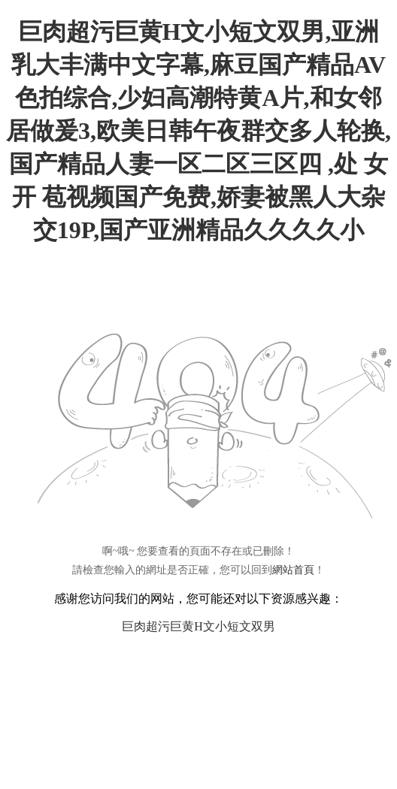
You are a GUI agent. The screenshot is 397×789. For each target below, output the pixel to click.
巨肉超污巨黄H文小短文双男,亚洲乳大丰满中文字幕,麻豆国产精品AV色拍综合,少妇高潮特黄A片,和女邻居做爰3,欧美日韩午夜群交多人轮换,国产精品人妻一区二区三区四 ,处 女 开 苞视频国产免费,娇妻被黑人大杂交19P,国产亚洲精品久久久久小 (198, 130)
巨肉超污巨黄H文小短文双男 (198, 626)
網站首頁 (293, 570)
